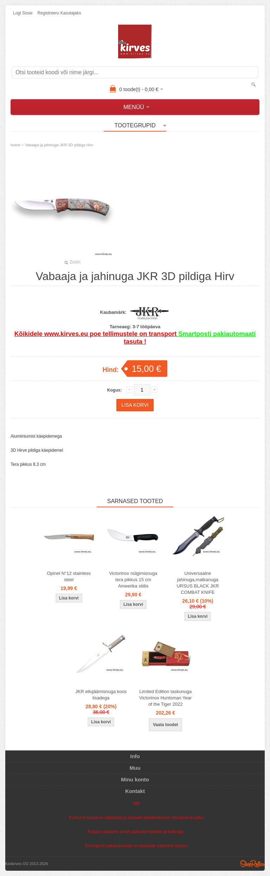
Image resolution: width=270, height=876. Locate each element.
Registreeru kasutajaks (59, 13)
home (15, 145)
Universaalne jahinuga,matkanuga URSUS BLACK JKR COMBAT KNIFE (197, 583)
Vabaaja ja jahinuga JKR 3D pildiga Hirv (59, 145)
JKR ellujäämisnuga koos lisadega (101, 694)
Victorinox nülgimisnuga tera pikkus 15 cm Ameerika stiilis (133, 580)
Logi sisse (22, 13)
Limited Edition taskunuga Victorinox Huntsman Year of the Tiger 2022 (165, 698)
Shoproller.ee (252, 863)
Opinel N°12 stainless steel (68, 576)
